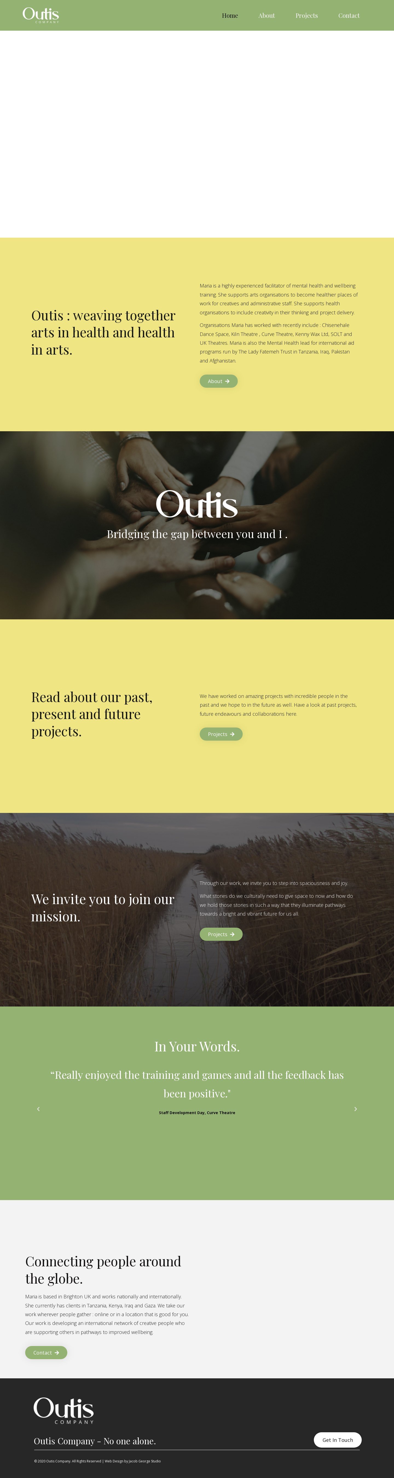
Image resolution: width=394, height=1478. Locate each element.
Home (230, 15)
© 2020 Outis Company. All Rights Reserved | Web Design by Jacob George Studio (97, 1461)
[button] (38, 1109)
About (267, 15)
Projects (307, 15)
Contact (349, 15)
